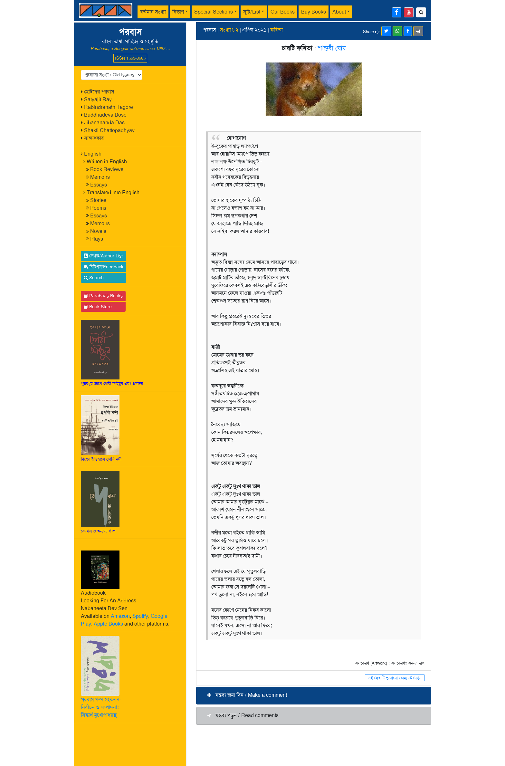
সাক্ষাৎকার (94, 138)
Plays (96, 238)
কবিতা (276, 29)
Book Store (98, 307)
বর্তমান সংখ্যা (153, 11)
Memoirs (100, 177)
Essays (98, 184)
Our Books (283, 11)
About (339, 11)
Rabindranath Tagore (108, 107)
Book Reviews (106, 169)
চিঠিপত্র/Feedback (103, 267)
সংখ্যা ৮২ (229, 29)
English (92, 153)
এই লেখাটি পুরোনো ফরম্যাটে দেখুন (395, 678)
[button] (313, 695)
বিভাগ (178, 11)
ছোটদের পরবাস (99, 91)
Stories (98, 200)
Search (94, 278)
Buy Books (313, 11)
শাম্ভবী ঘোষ (332, 48)
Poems (98, 208)
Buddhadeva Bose (105, 114)
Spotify (140, 616)
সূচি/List (251, 11)
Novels (98, 231)
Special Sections (213, 11)
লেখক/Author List (103, 256)
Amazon (120, 616)
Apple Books (108, 623)
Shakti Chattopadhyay (109, 130)
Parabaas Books (103, 296)
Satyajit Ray (98, 99)
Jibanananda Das (104, 122)
